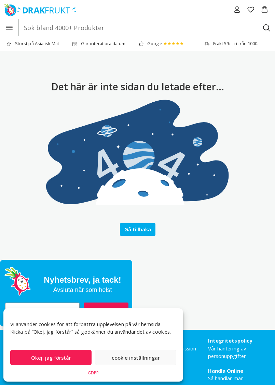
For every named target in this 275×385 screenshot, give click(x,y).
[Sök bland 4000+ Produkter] (266, 27)
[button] (265, 9)
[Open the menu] (9, 27)
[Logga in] (237, 9)
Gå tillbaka (137, 229)
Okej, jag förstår (51, 357)
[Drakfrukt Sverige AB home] (38, 9)
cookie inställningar (136, 357)
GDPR (93, 373)
